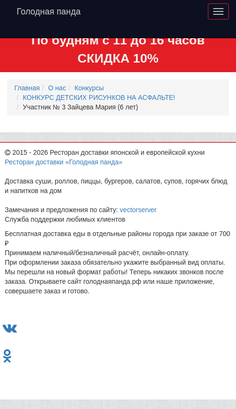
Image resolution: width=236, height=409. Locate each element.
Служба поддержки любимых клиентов (65, 219)
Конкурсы (89, 88)
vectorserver (138, 210)
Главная (27, 88)
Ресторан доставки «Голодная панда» (64, 162)
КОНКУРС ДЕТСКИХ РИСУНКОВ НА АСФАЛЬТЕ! (99, 97)
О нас (57, 88)
